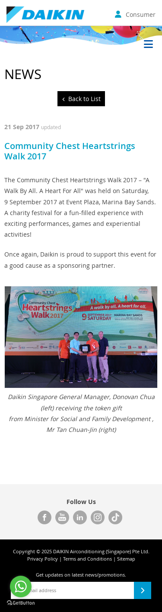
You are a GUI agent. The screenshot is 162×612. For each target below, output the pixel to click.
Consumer (135, 14)
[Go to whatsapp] (21, 586)
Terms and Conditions (87, 558)
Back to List (84, 99)
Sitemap (126, 558)
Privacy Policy (42, 558)
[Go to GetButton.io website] (21, 603)
